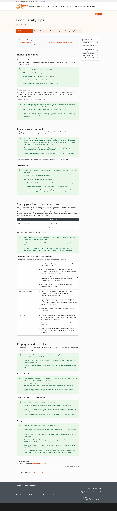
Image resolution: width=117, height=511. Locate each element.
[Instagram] (85, 489)
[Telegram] (93, 489)
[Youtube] (96, 489)
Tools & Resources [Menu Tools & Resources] (74, 6)
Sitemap (55, 495)
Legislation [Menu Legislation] (93, 6)
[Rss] (100, 489)
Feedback (97, 492)
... (21, 14)
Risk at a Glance (90, 42)
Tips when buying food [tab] (40, 31)
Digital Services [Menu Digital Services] (84, 6)
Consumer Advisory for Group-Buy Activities (90, 50)
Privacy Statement (36, 495)
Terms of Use (47, 495)
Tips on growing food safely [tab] (73, 31)
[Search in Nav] (100, 6)
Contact (89, 492)
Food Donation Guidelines (90, 57)
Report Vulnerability (23, 495)
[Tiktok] (89, 489)
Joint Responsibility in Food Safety (90, 46)
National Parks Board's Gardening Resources (90, 54)
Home (17, 14)
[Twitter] (82, 489)
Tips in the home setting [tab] (24, 31)
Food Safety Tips (28, 14)
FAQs (83, 492)
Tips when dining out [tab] (56, 31)
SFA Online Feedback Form (39, 463)
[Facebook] (78, 489)
